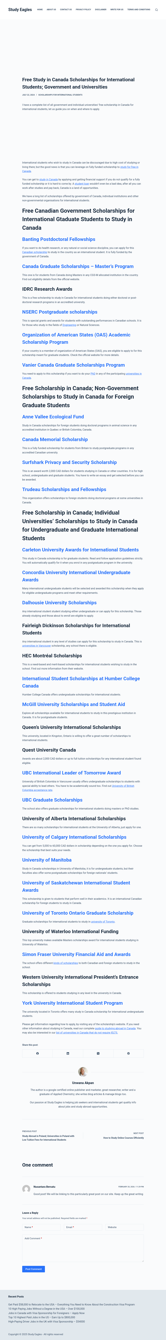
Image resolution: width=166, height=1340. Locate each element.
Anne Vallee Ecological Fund (53, 417)
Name (29, 1227)
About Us (51, 9)
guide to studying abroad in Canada (115, 1028)
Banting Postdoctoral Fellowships (58, 239)
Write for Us (116, 9)
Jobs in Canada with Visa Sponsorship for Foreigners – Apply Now (46, 1313)
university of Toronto (103, 921)
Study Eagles (20, 9)
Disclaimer (101, 9)
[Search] (156, 10)
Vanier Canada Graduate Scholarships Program (73, 365)
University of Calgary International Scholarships (74, 837)
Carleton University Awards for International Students (80, 550)
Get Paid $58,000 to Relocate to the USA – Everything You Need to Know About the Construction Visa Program (71, 1304)
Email (70, 1227)
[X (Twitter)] (98, 1053)
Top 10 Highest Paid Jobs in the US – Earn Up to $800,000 (41, 1317)
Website (112, 1227)
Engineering (69, 325)
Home (40, 9)
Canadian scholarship (34, 252)
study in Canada (48, 179)
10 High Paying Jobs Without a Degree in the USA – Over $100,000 (46, 1308)
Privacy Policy (83, 9)
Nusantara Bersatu (44, 1186)
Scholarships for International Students (60, 95)
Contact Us (66, 9)
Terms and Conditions (138, 9)
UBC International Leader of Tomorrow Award (71, 773)
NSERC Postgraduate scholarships (59, 312)
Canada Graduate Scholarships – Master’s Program (78, 266)
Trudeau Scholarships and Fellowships (64, 489)
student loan (82, 183)
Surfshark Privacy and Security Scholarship (69, 462)
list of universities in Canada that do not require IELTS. (87, 1032)
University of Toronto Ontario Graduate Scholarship (77, 913)
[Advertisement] (83, 43)
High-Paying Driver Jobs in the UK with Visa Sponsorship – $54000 (46, 1321)
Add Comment (33, 1238)
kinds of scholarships (65, 963)
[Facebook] (37, 1053)
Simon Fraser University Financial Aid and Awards (76, 954)
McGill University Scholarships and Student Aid (73, 704)
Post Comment (33, 1269)
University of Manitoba (47, 860)
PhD (93, 373)
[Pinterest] (128, 1053)
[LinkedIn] (68, 1053)
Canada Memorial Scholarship (55, 439)
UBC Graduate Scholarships (52, 800)
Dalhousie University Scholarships (59, 602)
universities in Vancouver (36, 645)
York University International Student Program (72, 1003)
